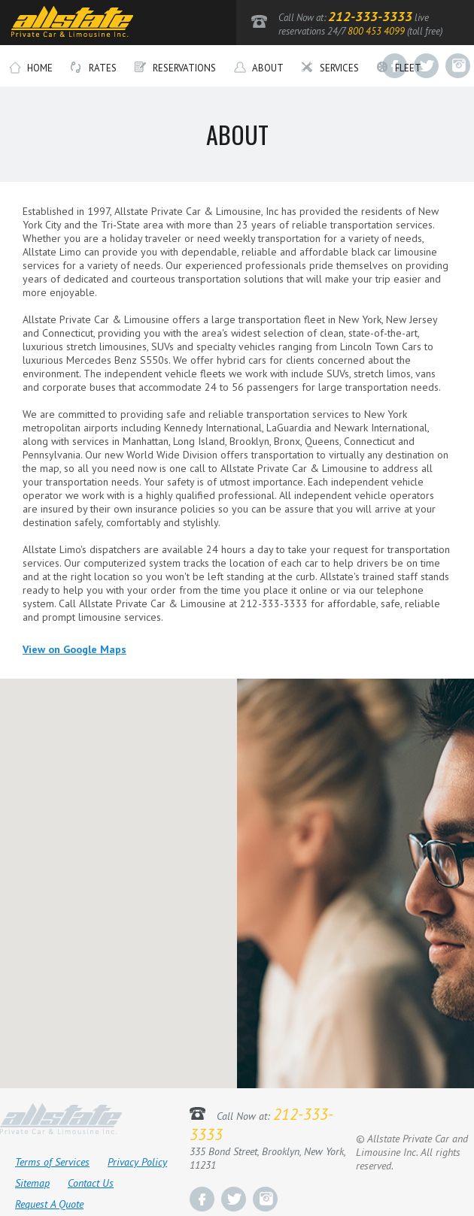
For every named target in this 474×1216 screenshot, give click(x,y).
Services (330, 69)
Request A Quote (49, 1204)
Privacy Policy (137, 1162)
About (259, 69)
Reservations (175, 69)
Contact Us (91, 1183)
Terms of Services (52, 1162)
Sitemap (32, 1183)
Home (31, 69)
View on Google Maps (74, 649)
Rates (94, 69)
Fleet (399, 69)
